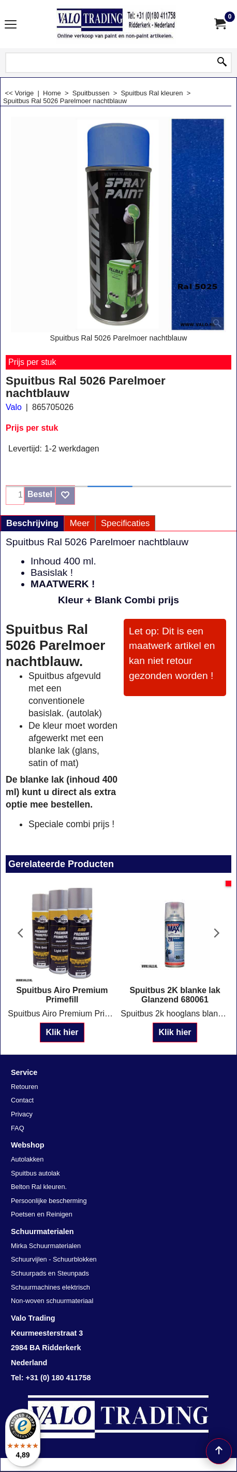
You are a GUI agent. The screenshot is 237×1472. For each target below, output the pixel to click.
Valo (14, 407)
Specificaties (125, 523)
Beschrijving (32, 523)
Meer (80, 523)
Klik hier (62, 1032)
